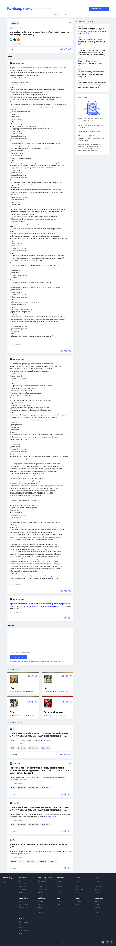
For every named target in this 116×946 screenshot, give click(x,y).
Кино (77, 881)
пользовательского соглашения (55, 662)
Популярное (23, 922)
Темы (58, 904)
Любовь (59, 886)
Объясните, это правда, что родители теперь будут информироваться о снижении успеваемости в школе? (91, 53)
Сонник (97, 901)
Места (40, 910)
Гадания (97, 907)
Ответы (59, 901)
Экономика (42, 881)
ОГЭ (12, 712)
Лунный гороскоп (100, 910)
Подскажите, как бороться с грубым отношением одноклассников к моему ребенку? (92, 31)
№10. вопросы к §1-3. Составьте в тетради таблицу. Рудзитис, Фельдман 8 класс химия (91, 138)
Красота (60, 884)
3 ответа (13, 50)
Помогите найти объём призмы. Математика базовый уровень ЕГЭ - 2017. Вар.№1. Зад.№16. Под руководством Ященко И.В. (39, 734)
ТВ (20, 925)
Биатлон (97, 889)
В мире (21, 881)
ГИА (12, 688)
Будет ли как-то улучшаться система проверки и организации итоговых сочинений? (91, 74)
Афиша (78, 878)
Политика (22, 886)
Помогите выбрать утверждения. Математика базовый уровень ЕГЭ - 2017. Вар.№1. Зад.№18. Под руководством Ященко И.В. (39, 808)
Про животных (24, 930)
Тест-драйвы (23, 904)
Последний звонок (53, 712)
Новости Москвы (25, 884)
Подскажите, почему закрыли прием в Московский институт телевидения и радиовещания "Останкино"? (92, 85)
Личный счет (42, 889)
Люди (40, 904)
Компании (41, 884)
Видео (21, 918)
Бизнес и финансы (45, 878)
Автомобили (24, 898)
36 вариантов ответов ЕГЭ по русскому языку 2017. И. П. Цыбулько (91, 120)
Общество (22, 889)
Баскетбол (98, 886)
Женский (60, 878)
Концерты (79, 884)
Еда (58, 889)
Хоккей (96, 884)
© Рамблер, (6, 942)
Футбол (97, 881)
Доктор (78, 898)
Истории (41, 901)
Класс (59, 898)
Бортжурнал (23, 907)
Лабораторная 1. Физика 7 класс (89, 131)
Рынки (40, 886)
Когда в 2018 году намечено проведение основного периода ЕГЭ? (38, 845)
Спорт (96, 878)
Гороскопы (98, 898)
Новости (22, 901)
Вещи (40, 907)
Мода (59, 881)
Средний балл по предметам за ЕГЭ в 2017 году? (91, 126)
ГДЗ (45, 688)
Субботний (42, 898)
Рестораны (79, 889)
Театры (78, 886)
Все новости (23, 878)
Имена (96, 904)
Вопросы (79, 901)
